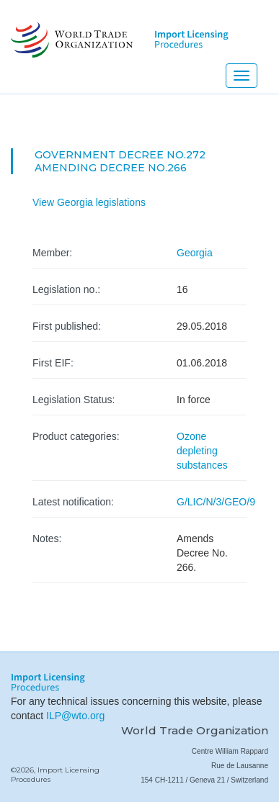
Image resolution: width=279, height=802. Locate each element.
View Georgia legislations (89, 202)
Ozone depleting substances (202, 451)
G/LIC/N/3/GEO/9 (216, 502)
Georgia (195, 252)
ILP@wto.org (75, 715)
